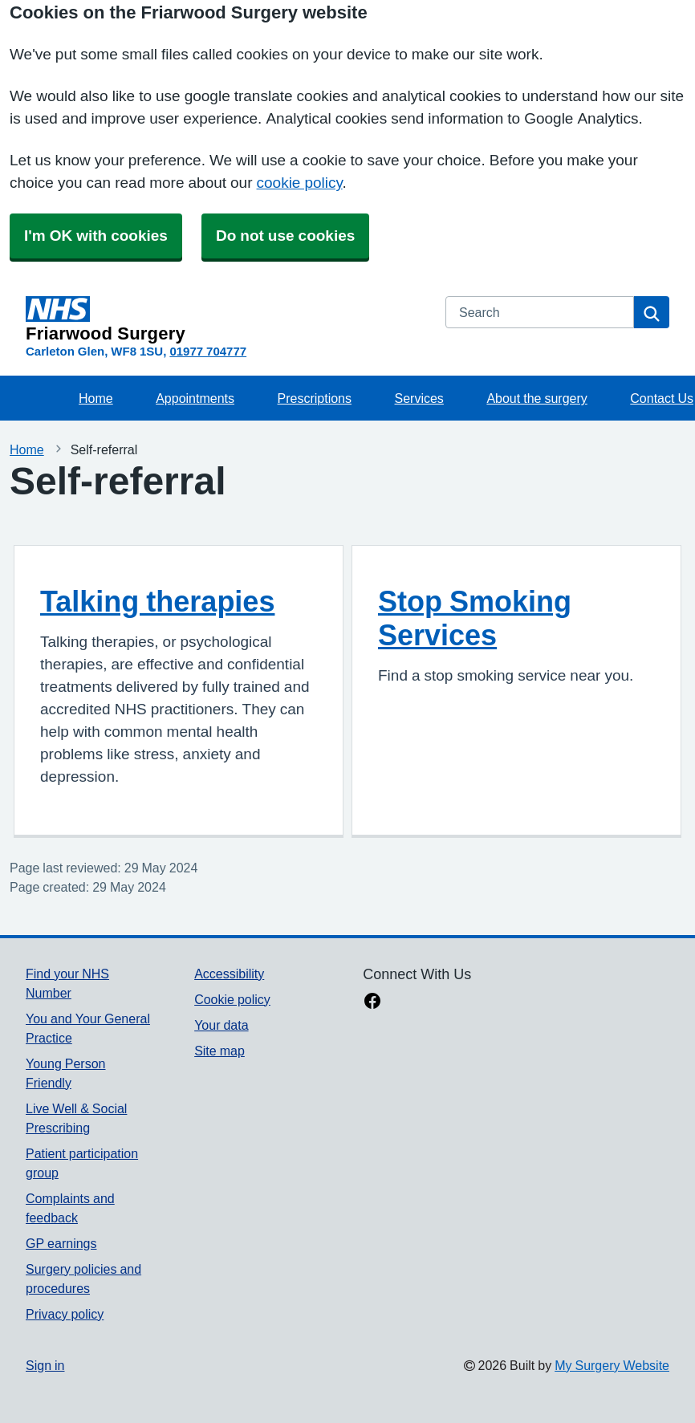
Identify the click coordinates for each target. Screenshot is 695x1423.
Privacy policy (65, 1313)
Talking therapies (157, 601)
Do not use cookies (285, 235)
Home (96, 398)
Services (419, 398)
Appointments (195, 398)
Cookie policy (232, 999)
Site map (219, 1050)
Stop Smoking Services (474, 618)
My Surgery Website (612, 1365)
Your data (221, 1024)
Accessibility (229, 973)
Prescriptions (315, 398)
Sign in (45, 1365)
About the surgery (536, 398)
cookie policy (300, 182)
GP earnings (61, 1243)
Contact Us (661, 398)
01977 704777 (207, 351)
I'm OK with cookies (96, 235)
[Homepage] (226, 319)
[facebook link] (372, 1002)
